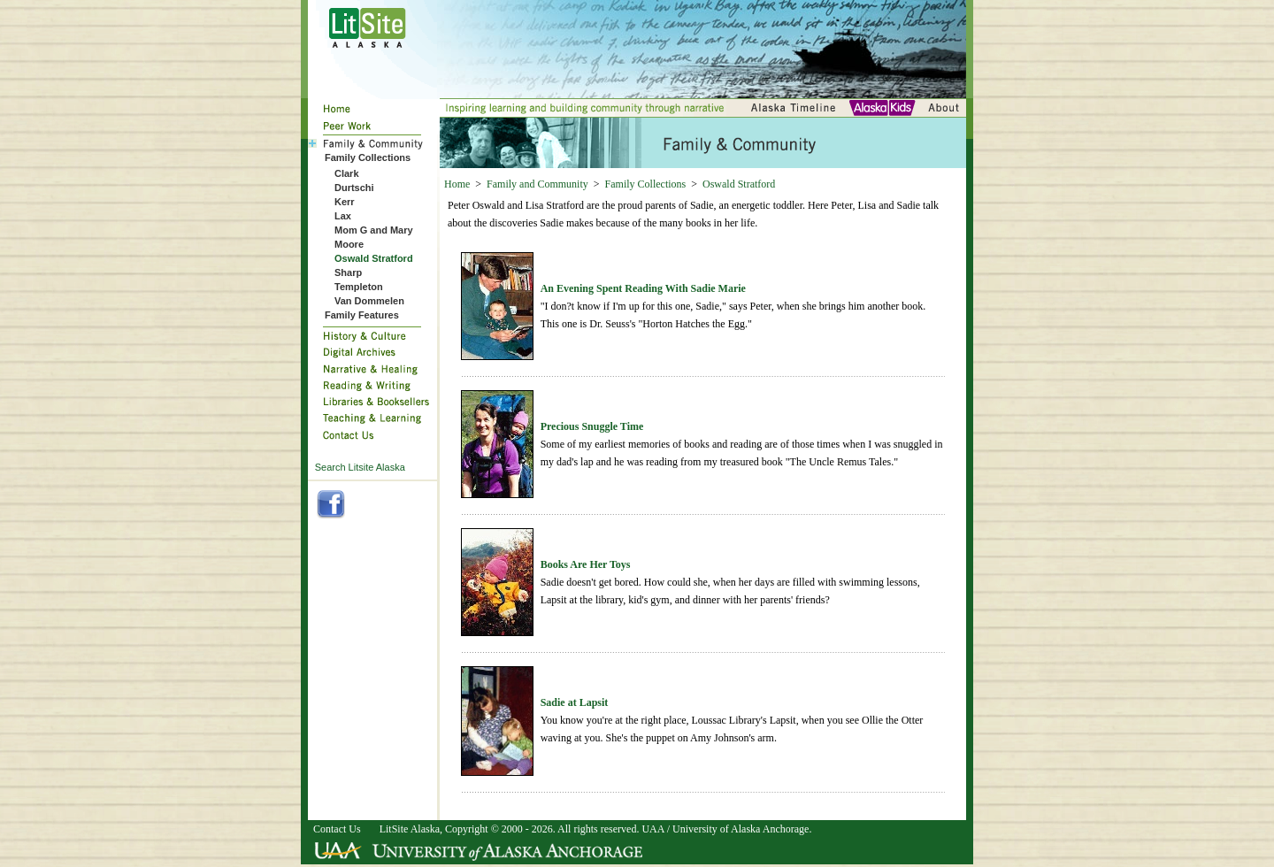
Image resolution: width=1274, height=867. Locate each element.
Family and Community (537, 184)
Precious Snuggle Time (592, 426)
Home (457, 184)
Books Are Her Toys (586, 564)
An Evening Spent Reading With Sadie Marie (643, 288)
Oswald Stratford (738, 184)
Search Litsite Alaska (360, 467)
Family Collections (646, 184)
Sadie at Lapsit (575, 702)
